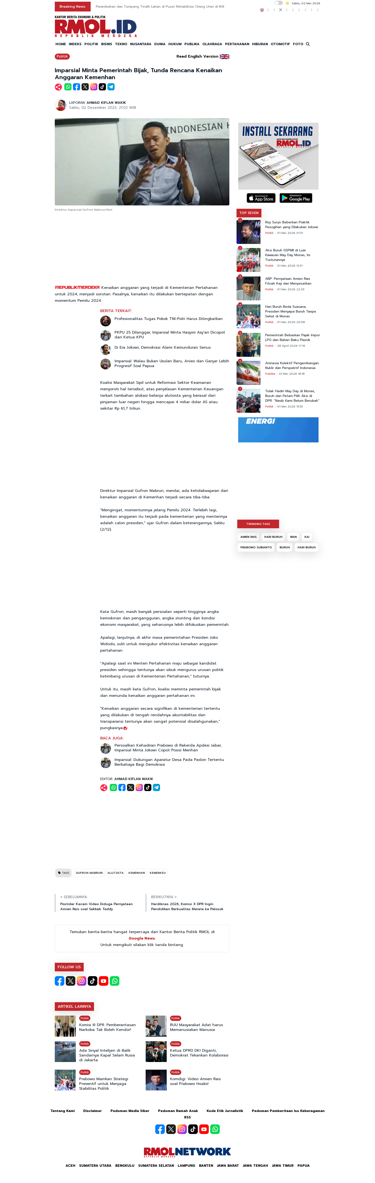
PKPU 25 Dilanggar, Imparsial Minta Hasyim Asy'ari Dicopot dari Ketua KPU (170, 335)
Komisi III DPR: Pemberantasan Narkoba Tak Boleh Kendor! (107, 1027)
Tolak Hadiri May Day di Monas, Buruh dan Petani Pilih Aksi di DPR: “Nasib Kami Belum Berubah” (292, 396)
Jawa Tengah (255, 1165)
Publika (270, 374)
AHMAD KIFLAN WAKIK (106, 102)
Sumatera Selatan (156, 1165)
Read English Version (197, 56)
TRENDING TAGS (258, 524)
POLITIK (91, 44)
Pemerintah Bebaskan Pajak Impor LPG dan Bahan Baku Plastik (292, 337)
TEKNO (121, 44)
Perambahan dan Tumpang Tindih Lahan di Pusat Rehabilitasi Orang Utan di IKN (160, 7)
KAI (306, 537)
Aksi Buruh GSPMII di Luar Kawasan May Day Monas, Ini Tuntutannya (287, 255)
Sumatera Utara (95, 1165)
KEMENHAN (136, 873)
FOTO (298, 44)
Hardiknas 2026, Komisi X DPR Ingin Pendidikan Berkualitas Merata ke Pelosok (187, 907)
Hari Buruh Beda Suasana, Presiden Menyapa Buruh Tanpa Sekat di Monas (290, 311)
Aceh (70, 1165)
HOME (60, 44)
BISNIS (106, 44)
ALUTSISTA (115, 873)
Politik (62, 56)
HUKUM (175, 44)
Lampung (186, 1165)
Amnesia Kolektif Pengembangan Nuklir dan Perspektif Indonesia (292, 365)
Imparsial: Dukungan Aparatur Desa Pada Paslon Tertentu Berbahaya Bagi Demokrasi (169, 762)
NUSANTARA (140, 44)
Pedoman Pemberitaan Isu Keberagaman (288, 1110)
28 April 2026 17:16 (291, 346)
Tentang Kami (62, 1110)
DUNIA (159, 44)
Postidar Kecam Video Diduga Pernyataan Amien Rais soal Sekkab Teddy (96, 907)
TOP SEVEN (249, 212)
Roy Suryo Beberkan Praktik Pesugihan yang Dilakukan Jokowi (291, 225)
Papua (304, 1165)
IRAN (293, 537)
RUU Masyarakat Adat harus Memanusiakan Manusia (196, 1027)
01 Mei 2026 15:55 (290, 406)
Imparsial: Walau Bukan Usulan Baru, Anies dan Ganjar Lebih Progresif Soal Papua (172, 363)
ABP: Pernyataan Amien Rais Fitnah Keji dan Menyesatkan (288, 281)
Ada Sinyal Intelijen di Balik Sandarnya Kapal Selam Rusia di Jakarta (107, 1055)
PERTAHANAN (237, 44)
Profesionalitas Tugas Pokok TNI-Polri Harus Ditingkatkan (169, 318)
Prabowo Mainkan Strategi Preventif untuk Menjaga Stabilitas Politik (103, 1084)
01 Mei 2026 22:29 (290, 289)
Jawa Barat (228, 1165)
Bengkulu (124, 1165)
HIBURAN (260, 44)
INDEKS (75, 44)
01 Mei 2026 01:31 (290, 233)
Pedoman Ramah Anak (178, 1110)
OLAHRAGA (212, 44)
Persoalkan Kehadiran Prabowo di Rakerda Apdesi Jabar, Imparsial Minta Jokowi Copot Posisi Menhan (168, 748)
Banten (206, 1165)
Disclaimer (92, 1110)
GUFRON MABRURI (89, 873)
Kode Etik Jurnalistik (225, 1110)
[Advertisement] (142, 248)
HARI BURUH (273, 537)
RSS (187, 1117)
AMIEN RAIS (248, 537)
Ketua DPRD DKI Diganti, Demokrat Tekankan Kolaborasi (199, 1053)
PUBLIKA (191, 44)
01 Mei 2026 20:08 (291, 322)
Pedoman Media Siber (129, 1110)
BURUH (285, 547)
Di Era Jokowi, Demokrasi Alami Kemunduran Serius (163, 347)
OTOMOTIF (280, 44)
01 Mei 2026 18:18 (292, 374)
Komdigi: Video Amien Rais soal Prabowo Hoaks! (195, 1081)
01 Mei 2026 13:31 (290, 266)
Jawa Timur (283, 1165)
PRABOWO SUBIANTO (256, 547)
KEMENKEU (158, 873)
